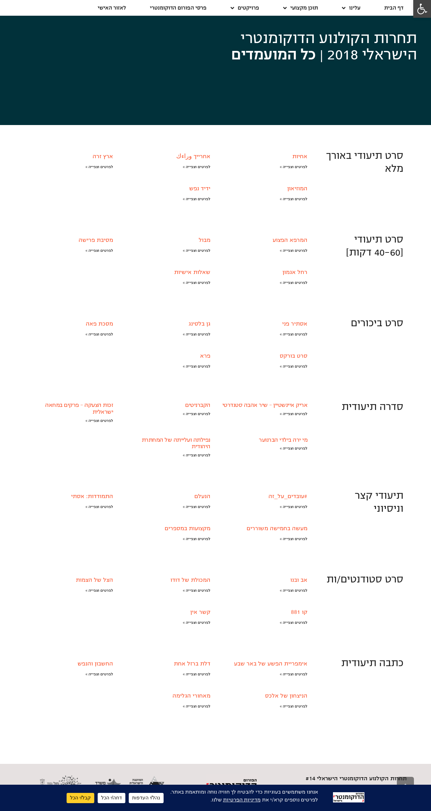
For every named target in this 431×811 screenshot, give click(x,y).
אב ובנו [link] (298, 580)
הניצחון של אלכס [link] (286, 696)
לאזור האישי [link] (112, 8)
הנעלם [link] (202, 496)
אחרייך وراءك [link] (193, 156)
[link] (422, 9)
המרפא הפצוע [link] (290, 240)
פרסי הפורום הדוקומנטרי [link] (178, 8)
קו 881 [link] (299, 612)
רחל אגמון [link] (294, 272)
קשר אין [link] (200, 612)
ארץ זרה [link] (103, 156)
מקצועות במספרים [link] (187, 528)
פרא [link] (205, 356)
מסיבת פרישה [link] (96, 240)
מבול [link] (204, 240)
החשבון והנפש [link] (95, 664)
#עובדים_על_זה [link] (287, 496)
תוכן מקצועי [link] (300, 8)
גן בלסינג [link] (199, 324)
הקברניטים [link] (197, 405)
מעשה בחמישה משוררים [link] (277, 528)
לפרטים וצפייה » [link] (293, 167)
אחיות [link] (299, 156)
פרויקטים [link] (245, 8)
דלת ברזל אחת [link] (192, 664)
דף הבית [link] (393, 8)
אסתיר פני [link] (294, 324)
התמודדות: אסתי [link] (92, 496)
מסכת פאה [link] (99, 324)
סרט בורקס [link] (293, 356)
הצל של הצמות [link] (94, 580)
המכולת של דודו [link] (190, 580)
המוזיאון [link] (297, 188)
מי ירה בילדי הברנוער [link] (283, 440)
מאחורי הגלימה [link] (191, 696)
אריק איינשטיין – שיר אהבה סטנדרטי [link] (265, 405)
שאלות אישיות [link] (192, 272)
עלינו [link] (351, 8)
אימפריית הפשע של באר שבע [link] (270, 664)
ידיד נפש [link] (199, 188)
